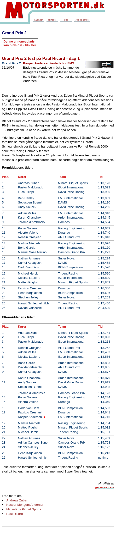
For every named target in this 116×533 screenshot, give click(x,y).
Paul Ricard (14, 514)
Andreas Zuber (16, 500)
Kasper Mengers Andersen (25, 504)
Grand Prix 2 (14, 32)
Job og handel (82, 20)
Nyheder (52, 20)
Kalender (38, 20)
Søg (66, 20)
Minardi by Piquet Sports (23, 509)
